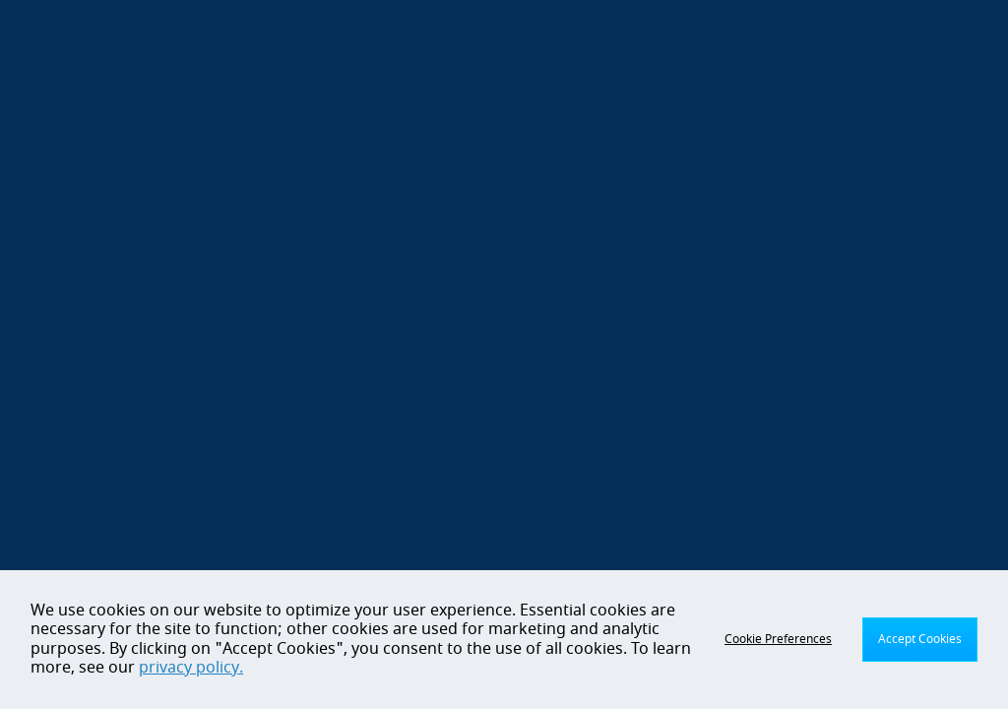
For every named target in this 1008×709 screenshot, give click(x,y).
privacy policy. (191, 667)
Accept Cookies (920, 639)
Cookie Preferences (778, 639)
